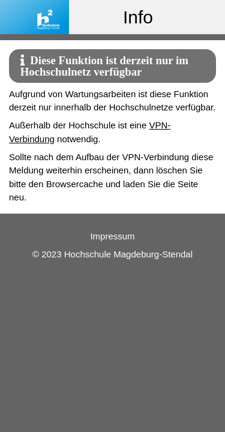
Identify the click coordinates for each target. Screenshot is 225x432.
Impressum (112, 236)
